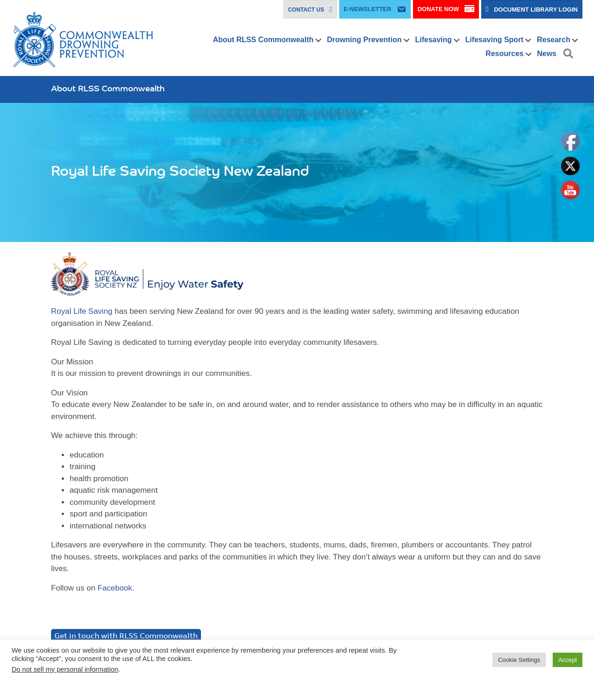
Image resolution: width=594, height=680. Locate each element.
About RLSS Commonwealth (263, 40)
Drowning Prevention (364, 40)
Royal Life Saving (81, 311)
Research (553, 40)
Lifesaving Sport (494, 40)
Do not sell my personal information (65, 669)
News (546, 53)
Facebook (114, 588)
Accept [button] (567, 659)
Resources (504, 53)
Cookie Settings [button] (519, 659)
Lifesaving (433, 40)
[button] (318, 40)
